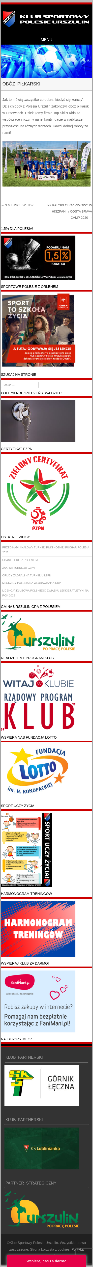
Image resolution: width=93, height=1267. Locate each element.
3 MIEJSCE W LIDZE (18, 205)
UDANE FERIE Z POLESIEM (20, 560)
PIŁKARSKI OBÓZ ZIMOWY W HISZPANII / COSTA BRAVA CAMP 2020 (69, 211)
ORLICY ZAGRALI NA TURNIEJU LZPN (26, 575)
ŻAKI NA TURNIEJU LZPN (18, 567)
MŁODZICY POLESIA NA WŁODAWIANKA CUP (31, 582)
